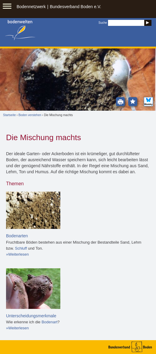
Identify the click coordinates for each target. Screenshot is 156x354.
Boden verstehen (29, 115)
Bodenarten (17, 235)
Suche (102, 22)
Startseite (9, 115)
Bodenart (50, 322)
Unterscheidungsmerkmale (31, 315)
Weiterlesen (18, 254)
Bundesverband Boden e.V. (75, 6)
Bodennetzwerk (31, 6)
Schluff (21, 248)
